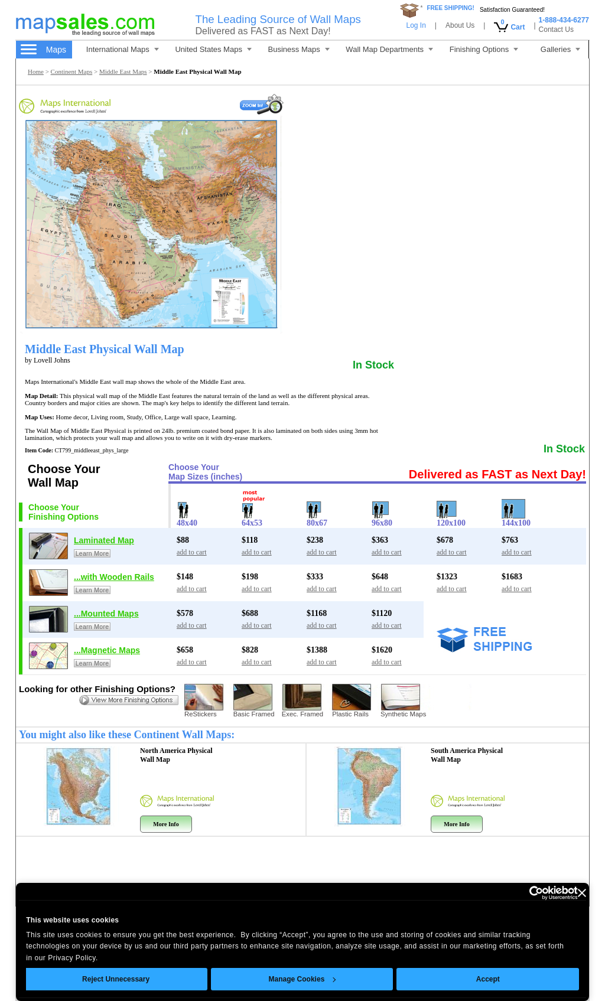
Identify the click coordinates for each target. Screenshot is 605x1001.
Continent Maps (72, 71)
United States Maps (213, 49)
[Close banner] (582, 893)
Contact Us (556, 29)
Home (36, 71)
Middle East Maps (123, 71)
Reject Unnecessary (115, 979)
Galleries (560, 49)
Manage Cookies (302, 979)
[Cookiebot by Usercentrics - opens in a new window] (526, 893)
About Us (459, 25)
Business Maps (299, 49)
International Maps (122, 49)
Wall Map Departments (389, 49)
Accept (488, 979)
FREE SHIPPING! (450, 8)
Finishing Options (484, 49)
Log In (415, 25)
